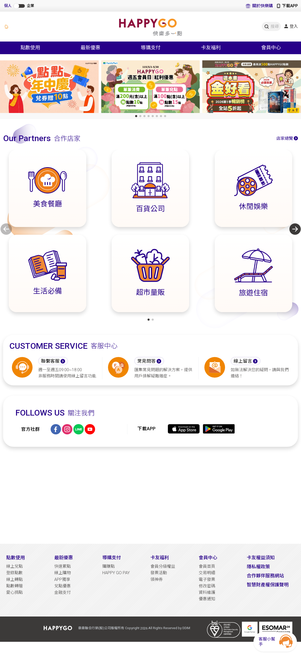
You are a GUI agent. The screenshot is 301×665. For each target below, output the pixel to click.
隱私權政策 (258, 566)
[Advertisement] (150, 495)
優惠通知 (207, 598)
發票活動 (158, 572)
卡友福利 (159, 557)
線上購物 (62, 572)
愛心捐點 (14, 592)
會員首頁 (207, 566)
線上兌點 (14, 566)
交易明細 (207, 572)
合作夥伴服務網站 (265, 575)
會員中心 (208, 557)
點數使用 (15, 557)
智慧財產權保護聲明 (268, 584)
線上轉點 (14, 579)
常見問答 (146, 361)
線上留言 (243, 361)
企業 (30, 6)
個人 (7, 6)
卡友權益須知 (261, 557)
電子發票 (207, 579)
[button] (136, 116)
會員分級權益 (162, 566)
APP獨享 (62, 579)
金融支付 (62, 592)
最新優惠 (63, 557)
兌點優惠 (62, 585)
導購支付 (111, 557)
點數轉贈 (14, 585)
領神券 (156, 579)
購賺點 (108, 566)
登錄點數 (14, 572)
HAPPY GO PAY (116, 572)
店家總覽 (284, 138)
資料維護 (207, 592)
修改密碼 (207, 585)
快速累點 (62, 566)
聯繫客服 (50, 361)
